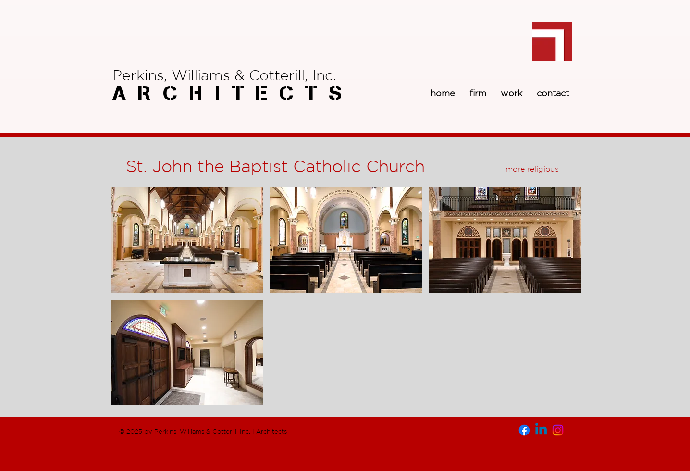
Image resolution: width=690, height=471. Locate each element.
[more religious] (532, 168)
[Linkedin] (541, 430)
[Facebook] (524, 430)
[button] (187, 240)
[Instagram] (558, 430)
